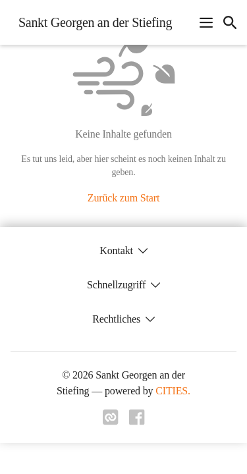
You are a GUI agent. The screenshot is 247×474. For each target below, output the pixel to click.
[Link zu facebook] (137, 421)
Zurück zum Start (123, 197)
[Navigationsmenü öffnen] (206, 22)
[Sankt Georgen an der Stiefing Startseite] (91, 22)
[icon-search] (229, 22)
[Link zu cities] (111, 421)
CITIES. (172, 390)
